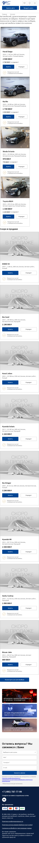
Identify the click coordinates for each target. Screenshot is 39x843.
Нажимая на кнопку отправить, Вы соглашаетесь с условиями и (19, 779)
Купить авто (10, 8)
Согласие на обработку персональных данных (17, 828)
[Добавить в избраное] (27, 29)
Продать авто (28, 8)
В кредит (22, 67)
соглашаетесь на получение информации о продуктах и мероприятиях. (17, 780)
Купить (8, 67)
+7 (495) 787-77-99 (12, 791)
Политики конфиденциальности (11, 778)
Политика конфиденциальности (12, 821)
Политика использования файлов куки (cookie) (17, 825)
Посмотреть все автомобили (14, 680)
